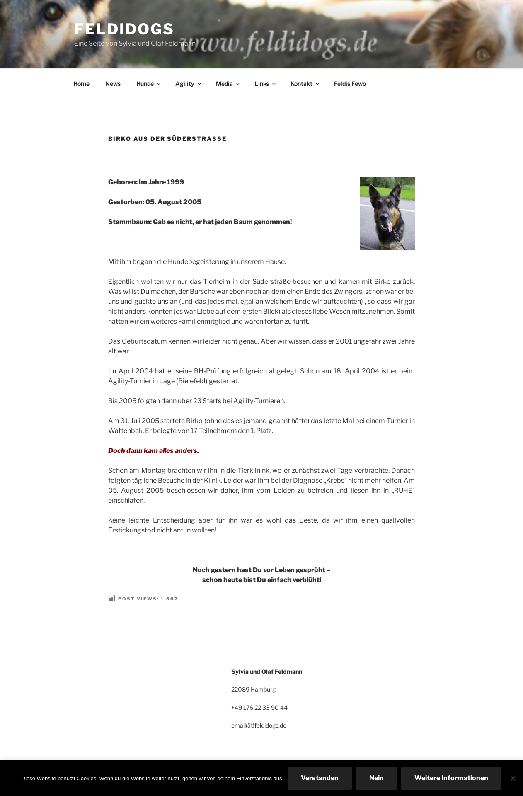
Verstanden (320, 778)
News (113, 83)
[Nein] (512, 778)
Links (265, 83)
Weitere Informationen (451, 778)
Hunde (149, 83)
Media (228, 83)
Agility (188, 83)
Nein (376, 778)
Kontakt (305, 83)
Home (81, 83)
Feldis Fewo (350, 83)
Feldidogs (124, 29)
